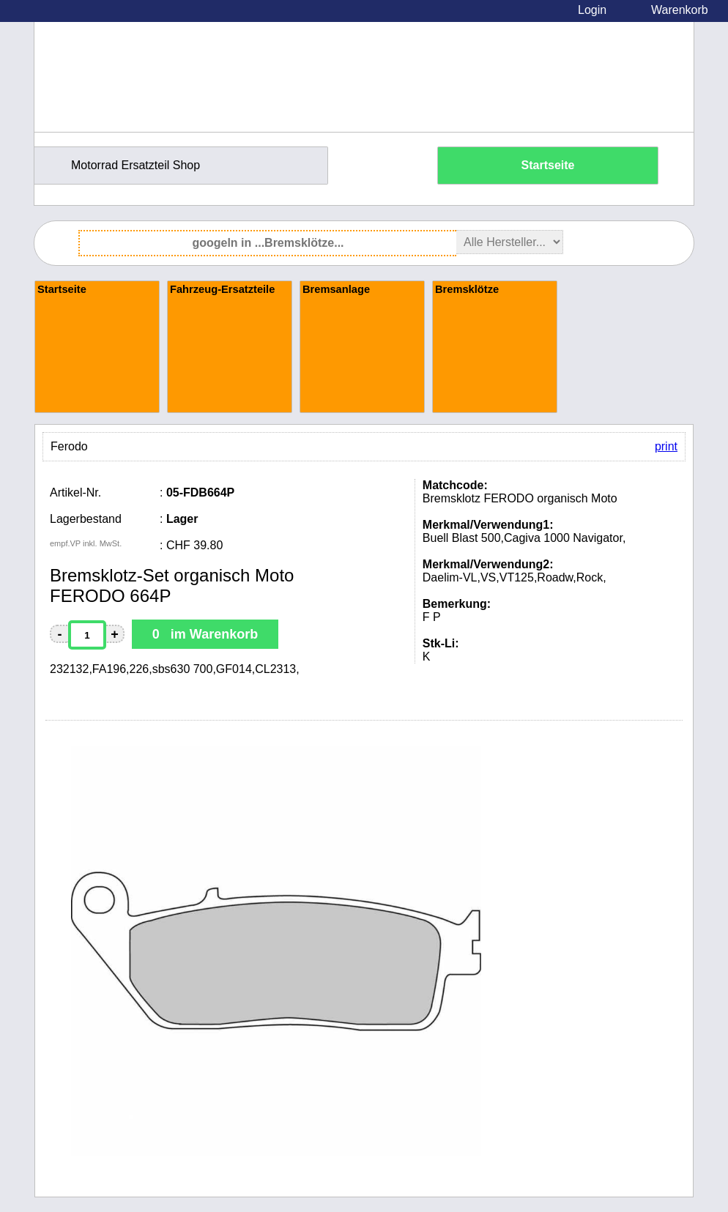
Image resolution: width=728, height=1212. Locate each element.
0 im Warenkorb (205, 634)
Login (592, 10)
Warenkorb (679, 10)
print (666, 446)
